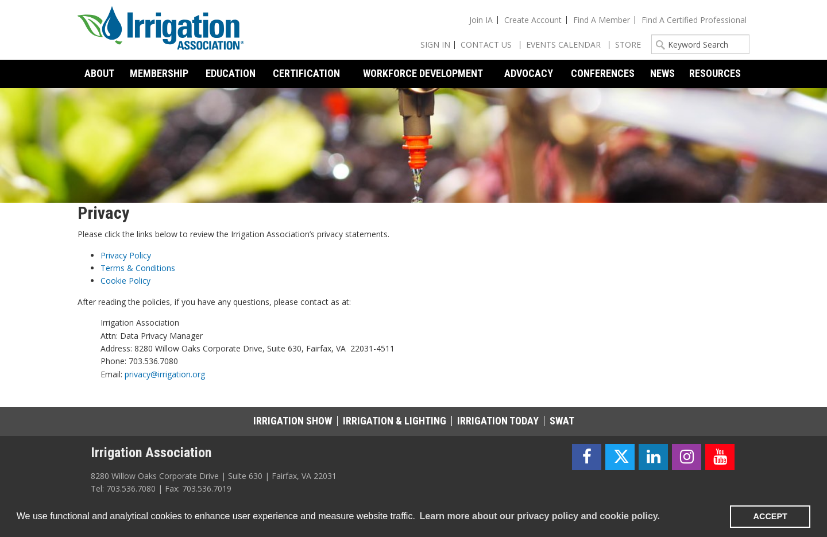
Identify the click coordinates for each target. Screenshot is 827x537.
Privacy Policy (126, 255)
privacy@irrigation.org (165, 374)
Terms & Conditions (138, 267)
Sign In (435, 44)
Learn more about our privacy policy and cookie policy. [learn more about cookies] (539, 516)
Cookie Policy (125, 280)
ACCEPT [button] (770, 516)
